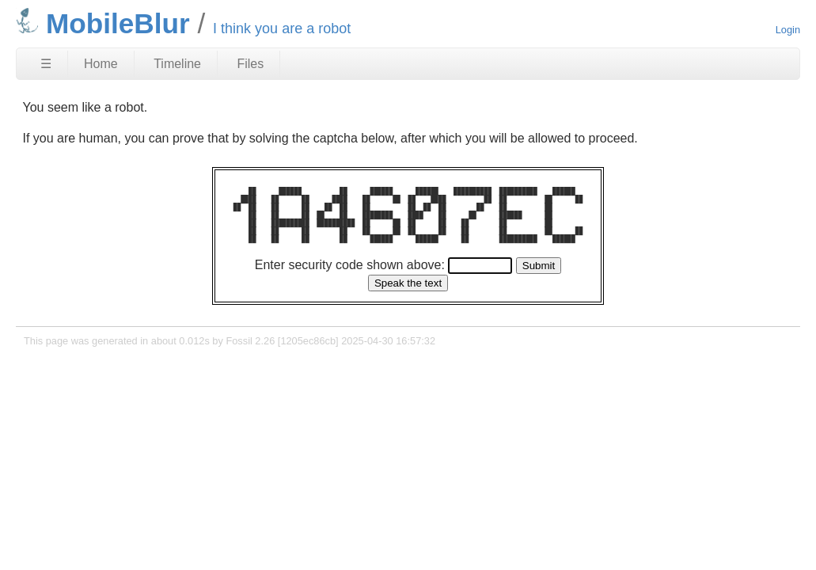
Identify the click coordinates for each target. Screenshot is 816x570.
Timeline (177, 63)
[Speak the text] (408, 283)
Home (101, 63)
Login (788, 30)
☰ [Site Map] (45, 63)
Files (250, 63)
